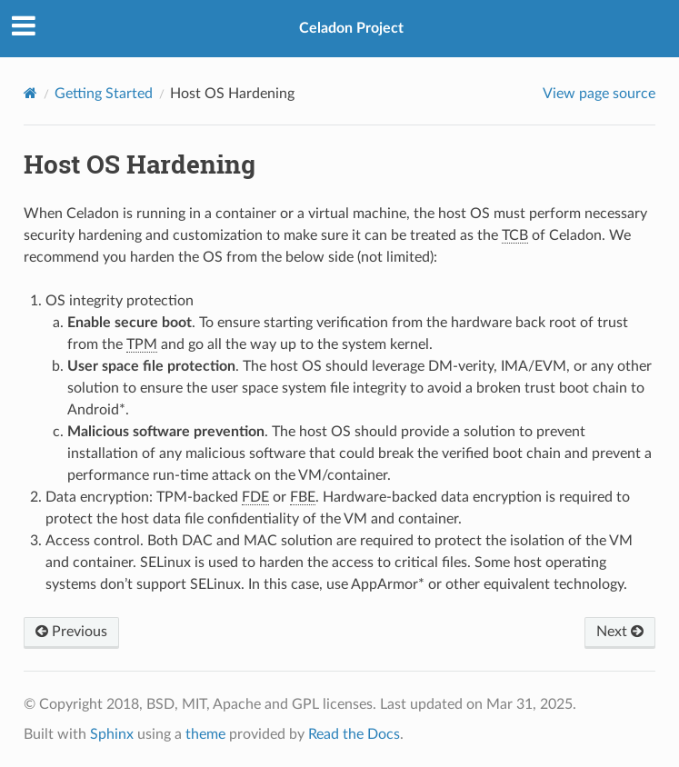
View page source (599, 93)
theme (205, 734)
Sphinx (112, 734)
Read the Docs (354, 734)
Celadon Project (351, 28)
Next (620, 631)
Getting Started (104, 93)
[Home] (30, 93)
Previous (71, 631)
